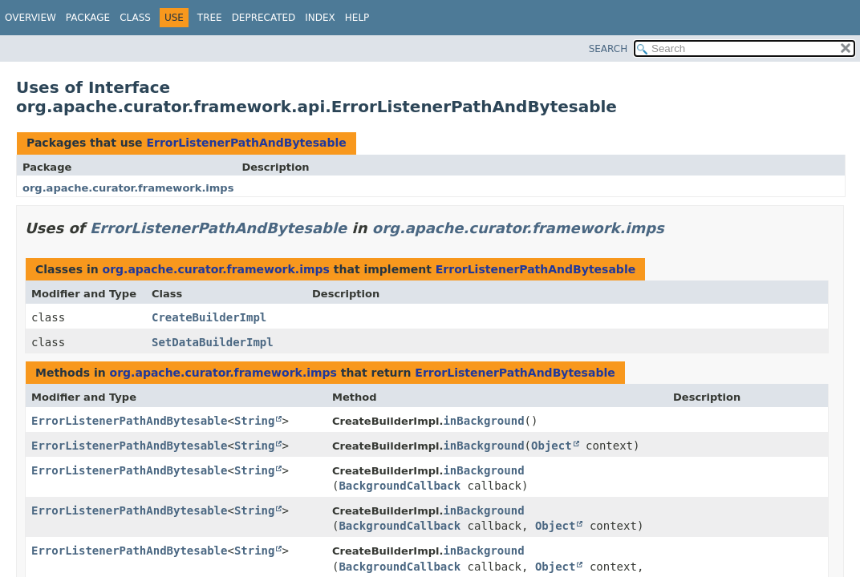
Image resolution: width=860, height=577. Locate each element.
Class (135, 17)
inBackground (483, 420)
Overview (30, 17)
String (254, 420)
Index (320, 17)
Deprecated (264, 17)
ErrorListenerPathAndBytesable (246, 142)
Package (88, 17)
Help (357, 17)
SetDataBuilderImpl (213, 342)
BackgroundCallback (399, 485)
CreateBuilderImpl (209, 317)
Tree (209, 17)
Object (551, 445)
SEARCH (608, 48)
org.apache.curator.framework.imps (127, 188)
